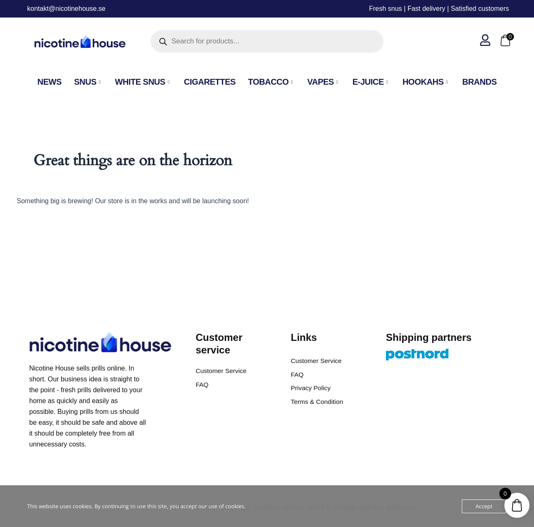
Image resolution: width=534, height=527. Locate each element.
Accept (484, 506)
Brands (479, 81)
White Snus (143, 81)
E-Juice (371, 81)
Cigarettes (210, 81)
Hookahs (426, 81)
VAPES (323, 81)
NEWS (49, 81)
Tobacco (271, 81)
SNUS (88, 81)
